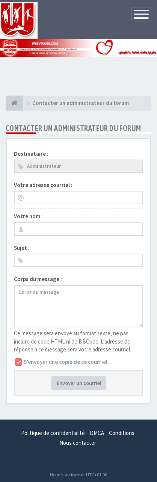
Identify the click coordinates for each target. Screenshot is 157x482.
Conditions (121, 432)
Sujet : (22, 247)
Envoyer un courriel (78, 383)
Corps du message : (38, 279)
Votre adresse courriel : (43, 185)
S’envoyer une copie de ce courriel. (66, 361)
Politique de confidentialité (53, 432)
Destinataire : (31, 153)
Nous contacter (77, 442)
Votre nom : (28, 216)
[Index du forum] (14, 103)
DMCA (97, 432)
